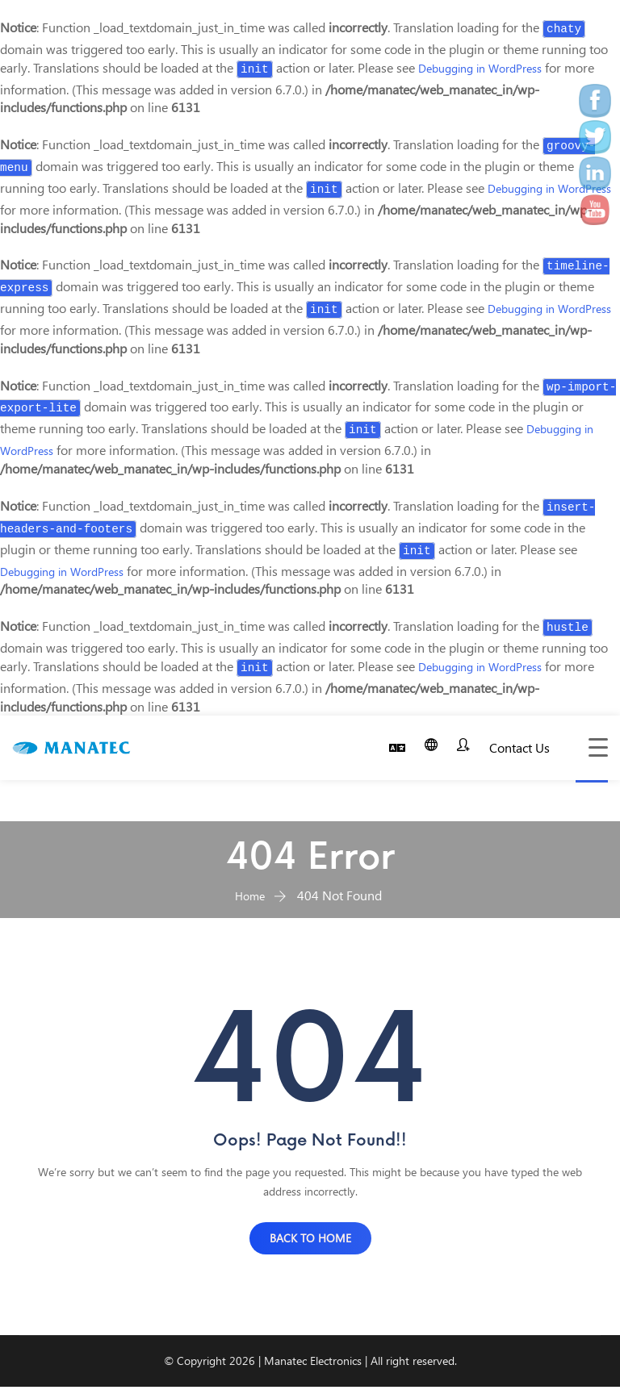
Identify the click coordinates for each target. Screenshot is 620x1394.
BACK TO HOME (310, 1246)
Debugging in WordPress (488, 67)
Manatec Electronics (313, 1368)
